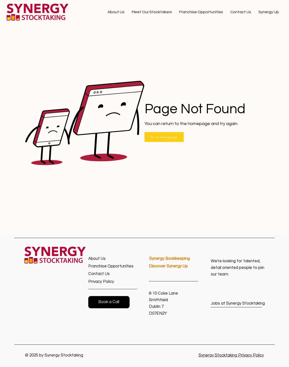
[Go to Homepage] (164, 137)
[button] (109, 302)
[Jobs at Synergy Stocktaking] (238, 303)
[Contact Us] (105, 274)
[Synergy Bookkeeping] (173, 259)
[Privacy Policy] (105, 282)
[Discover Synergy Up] (173, 266)
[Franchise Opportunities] (112, 266)
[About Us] (105, 259)
